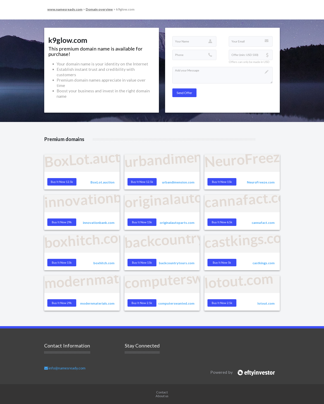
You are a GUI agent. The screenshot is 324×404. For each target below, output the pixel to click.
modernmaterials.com (97, 303)
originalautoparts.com (177, 222)
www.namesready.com (64, 9)
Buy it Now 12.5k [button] (62, 181)
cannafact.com (263, 222)
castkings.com (264, 263)
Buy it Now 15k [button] (222, 181)
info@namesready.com (64, 368)
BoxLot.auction (102, 182)
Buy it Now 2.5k (222, 303)
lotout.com (266, 303)
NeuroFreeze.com (261, 182)
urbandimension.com (178, 182)
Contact (162, 392)
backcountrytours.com (176, 263)
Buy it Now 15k (142, 262)
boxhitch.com (103, 263)
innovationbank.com (98, 222)
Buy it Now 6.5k (222, 222)
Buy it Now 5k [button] (222, 262)
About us (162, 396)
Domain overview (99, 9)
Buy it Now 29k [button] (62, 222)
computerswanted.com (176, 303)
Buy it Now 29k (62, 303)
